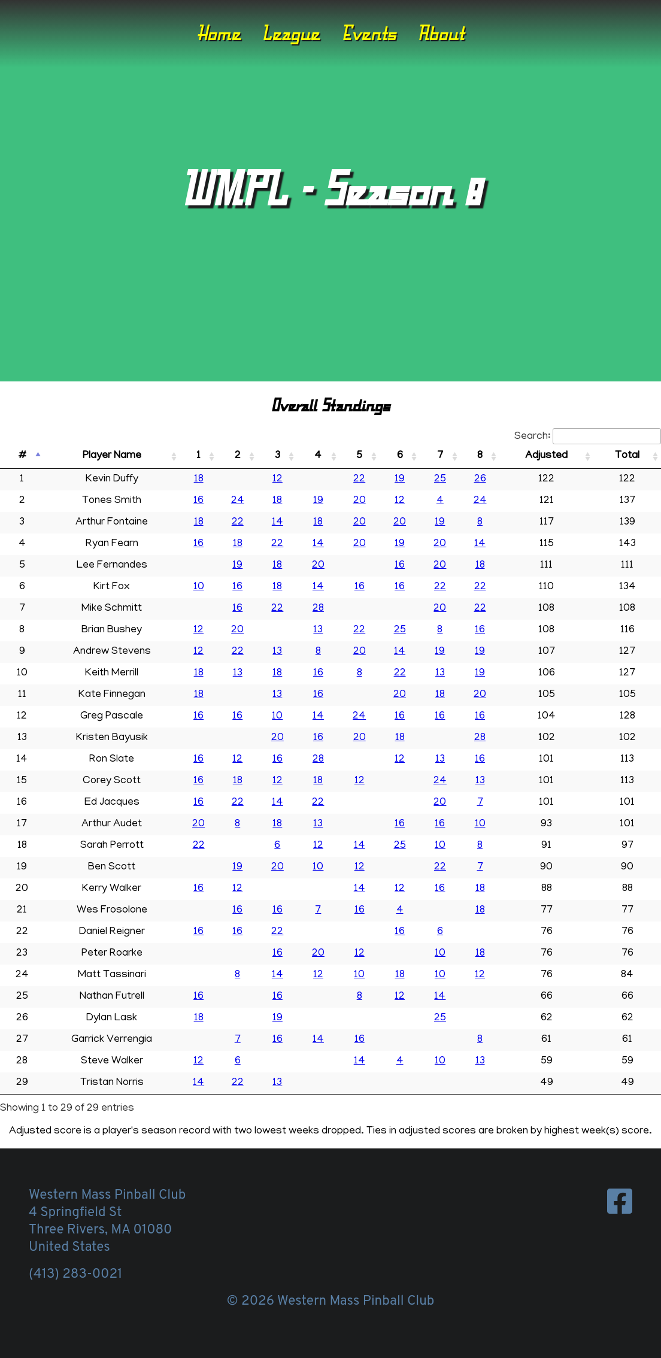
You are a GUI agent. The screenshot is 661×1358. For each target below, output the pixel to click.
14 (277, 523)
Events (368, 33)
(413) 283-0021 (75, 1274)
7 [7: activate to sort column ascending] (440, 456)
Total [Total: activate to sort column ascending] (627, 456)
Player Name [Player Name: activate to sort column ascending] (112, 456)
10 (198, 587)
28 (318, 609)
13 (318, 630)
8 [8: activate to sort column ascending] (480, 456)
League (291, 33)
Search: (587, 437)
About (440, 33)
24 (237, 501)
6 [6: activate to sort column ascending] (400, 456)
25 (440, 480)
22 (359, 480)
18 (199, 480)
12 (277, 480)
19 (400, 480)
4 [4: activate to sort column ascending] (318, 456)
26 (480, 480)
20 (359, 501)
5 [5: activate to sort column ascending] (359, 456)
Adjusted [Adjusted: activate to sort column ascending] (546, 456)
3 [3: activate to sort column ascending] (277, 456)
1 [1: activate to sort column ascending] (198, 456)
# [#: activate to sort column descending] (22, 456)
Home (219, 33)
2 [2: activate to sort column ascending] (238, 456)
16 (198, 501)
